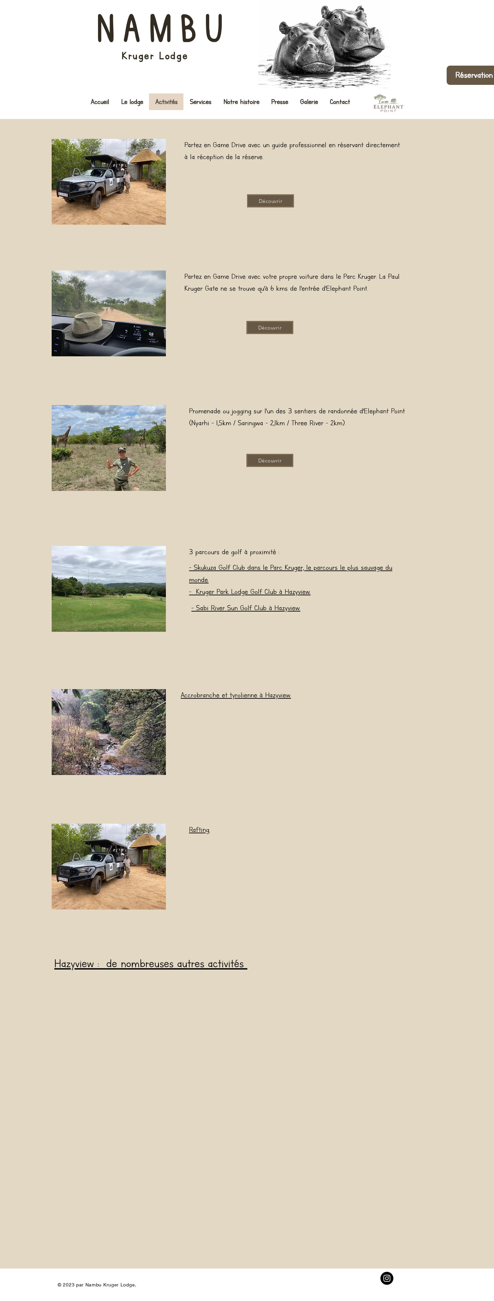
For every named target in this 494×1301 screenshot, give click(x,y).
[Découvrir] (270, 200)
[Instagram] (386, 1278)
